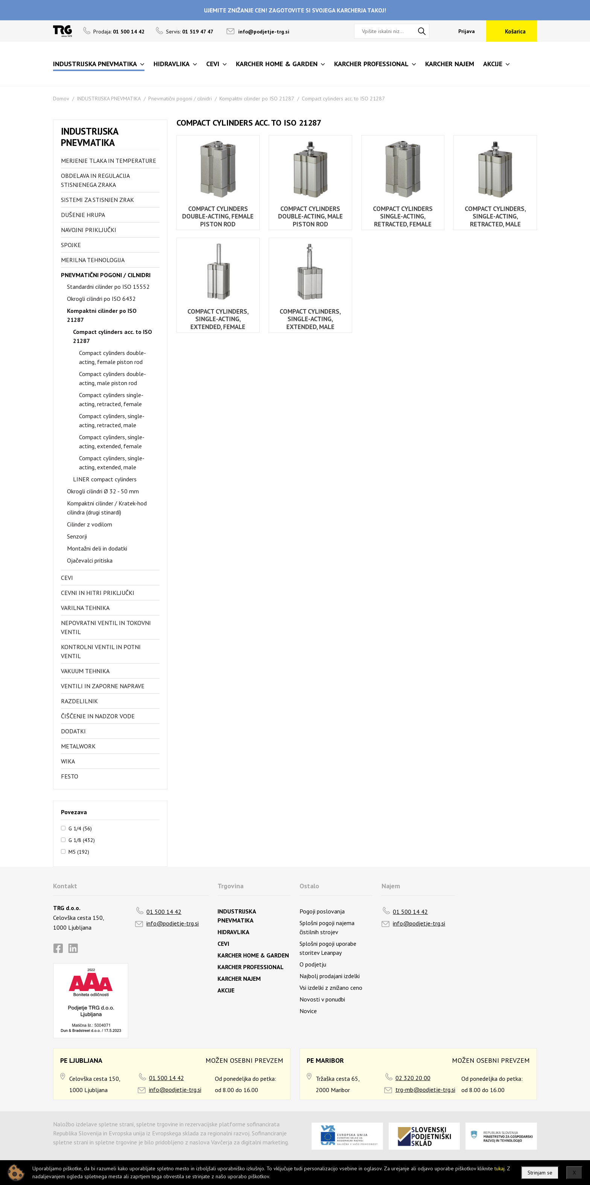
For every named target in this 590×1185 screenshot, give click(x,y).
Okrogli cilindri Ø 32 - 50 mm (103, 491)
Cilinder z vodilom (89, 524)
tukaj (499, 1168)
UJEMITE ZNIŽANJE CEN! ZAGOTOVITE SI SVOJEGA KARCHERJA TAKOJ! (295, 10)
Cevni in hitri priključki (97, 592)
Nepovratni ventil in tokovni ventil (106, 627)
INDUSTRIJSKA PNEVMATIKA (109, 98)
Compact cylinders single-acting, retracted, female (111, 399)
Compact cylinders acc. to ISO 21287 (343, 98)
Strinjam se (540, 1172)
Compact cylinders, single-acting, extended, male (111, 462)
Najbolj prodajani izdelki (330, 976)
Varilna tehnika (85, 607)
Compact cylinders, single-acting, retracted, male (111, 420)
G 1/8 (81, 840)
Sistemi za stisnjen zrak (97, 199)
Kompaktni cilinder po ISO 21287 (256, 98)
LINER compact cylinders (105, 479)
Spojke (71, 245)
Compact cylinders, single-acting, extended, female (111, 441)
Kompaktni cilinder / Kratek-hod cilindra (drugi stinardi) (107, 507)
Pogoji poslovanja (322, 911)
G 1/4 (80, 828)
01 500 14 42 (163, 911)
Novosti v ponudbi (322, 999)
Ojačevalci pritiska (90, 560)
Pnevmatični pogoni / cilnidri (180, 98)
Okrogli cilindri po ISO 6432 (101, 298)
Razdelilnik (79, 701)
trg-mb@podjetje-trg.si (425, 1089)
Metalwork (78, 746)
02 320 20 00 (412, 1078)
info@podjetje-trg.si (263, 31)
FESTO (69, 776)
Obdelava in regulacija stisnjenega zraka (95, 180)
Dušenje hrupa (83, 214)
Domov (61, 98)
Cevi (67, 577)
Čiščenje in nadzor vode (98, 716)
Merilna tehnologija (93, 260)
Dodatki (73, 731)
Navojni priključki (88, 230)
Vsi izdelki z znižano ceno (331, 987)
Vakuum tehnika (85, 671)
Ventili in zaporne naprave (102, 686)
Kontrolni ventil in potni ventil (101, 651)
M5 (78, 851)
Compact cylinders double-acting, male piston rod (112, 378)
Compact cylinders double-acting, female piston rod (112, 357)
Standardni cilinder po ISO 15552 (108, 286)
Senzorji (77, 536)
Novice (308, 1011)
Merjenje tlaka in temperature (108, 160)
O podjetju (313, 964)
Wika (68, 761)
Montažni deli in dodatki (97, 548)
